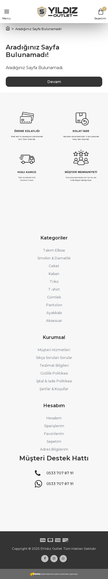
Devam (54, 81)
